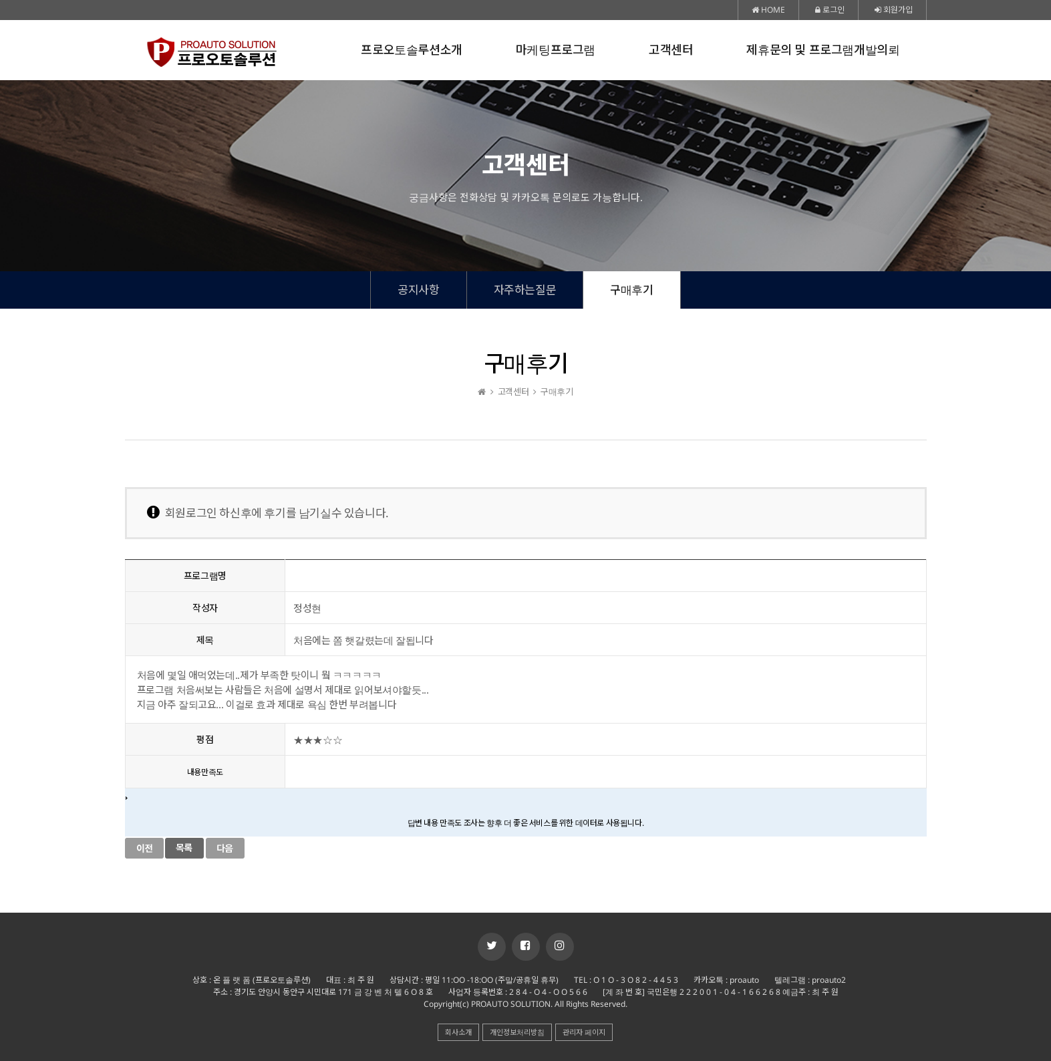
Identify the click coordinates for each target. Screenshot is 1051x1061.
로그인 (830, 9)
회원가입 (894, 9)
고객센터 (671, 50)
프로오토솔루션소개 (411, 50)
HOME (768, 9)
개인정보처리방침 (517, 1032)
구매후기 (631, 289)
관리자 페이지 (584, 1032)
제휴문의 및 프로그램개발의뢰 (822, 50)
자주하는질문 (525, 289)
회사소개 (458, 1032)
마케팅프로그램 (555, 50)
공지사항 (418, 289)
